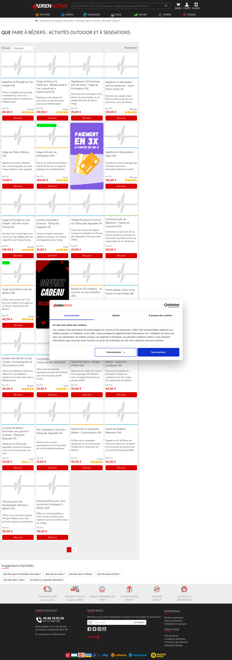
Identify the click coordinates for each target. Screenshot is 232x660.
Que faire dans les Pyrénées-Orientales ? (22, 574)
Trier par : (6, 48)
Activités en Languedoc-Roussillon (57, 20)
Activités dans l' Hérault (88, 20)
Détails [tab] (116, 315)
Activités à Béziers (111, 20)
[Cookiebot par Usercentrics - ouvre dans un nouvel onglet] (166, 305)
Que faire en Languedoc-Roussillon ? (47, 580)
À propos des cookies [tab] (160, 315)
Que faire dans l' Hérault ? (81, 574)
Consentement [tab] (71, 315)
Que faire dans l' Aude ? (14, 580)
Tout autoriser (158, 352)
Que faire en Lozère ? (55, 574)
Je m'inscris (139, 622)
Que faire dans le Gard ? (108, 574)
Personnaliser (116, 352)
